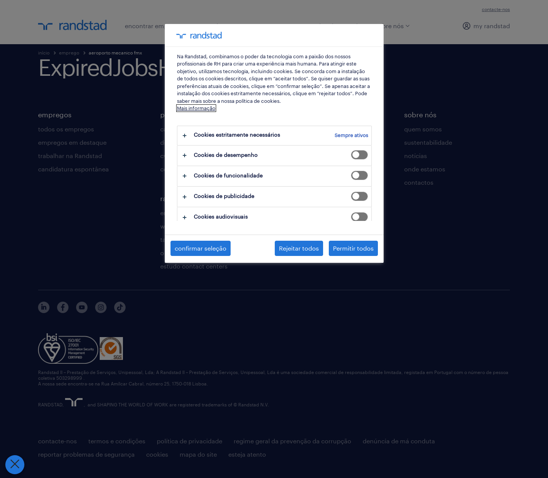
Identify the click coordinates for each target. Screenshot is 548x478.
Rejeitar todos (299, 248)
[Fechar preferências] (12, 464)
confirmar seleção (200, 248)
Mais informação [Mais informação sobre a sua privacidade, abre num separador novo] (196, 108)
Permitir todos (353, 248)
